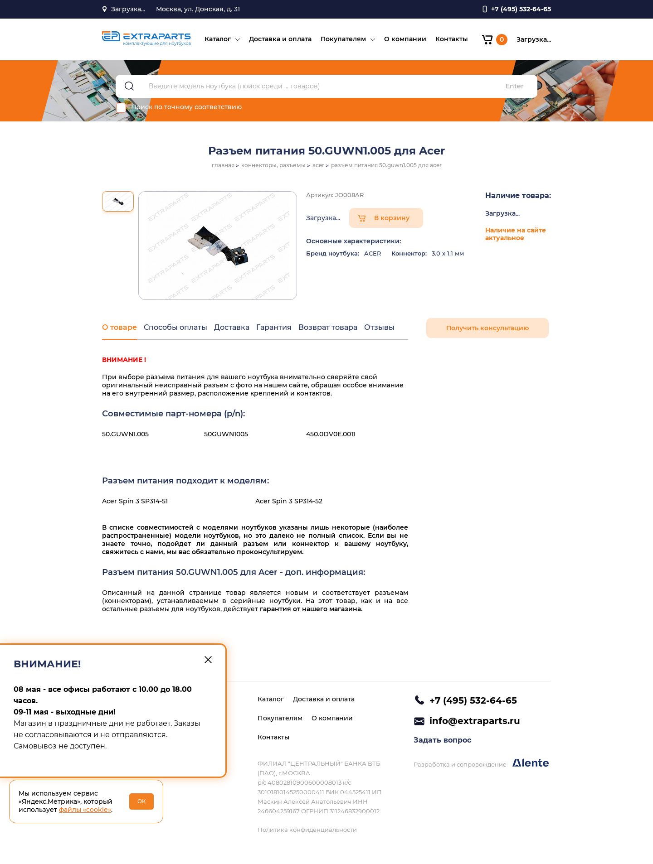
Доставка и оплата (280, 39)
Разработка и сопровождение (481, 763)
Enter (515, 86)
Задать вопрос (442, 740)
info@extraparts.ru (474, 720)
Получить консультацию (487, 328)
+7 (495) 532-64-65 (473, 700)
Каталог (218, 39)
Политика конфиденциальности (307, 829)
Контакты (451, 39)
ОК (141, 801)
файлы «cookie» (85, 810)
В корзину (391, 218)
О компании (405, 39)
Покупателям (343, 39)
